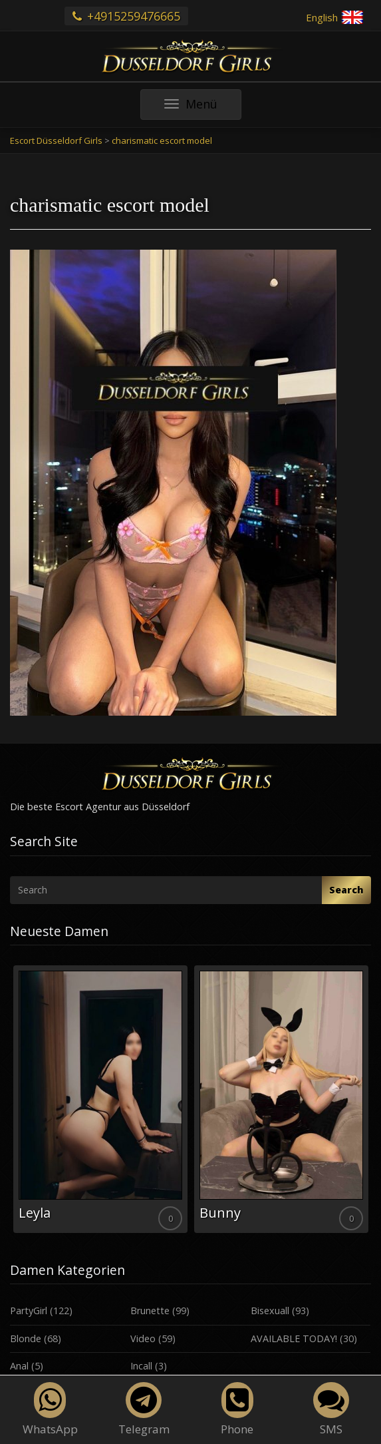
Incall (141, 1365)
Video (143, 1338)
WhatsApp (50, 1409)
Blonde (25, 1338)
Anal (19, 1365)
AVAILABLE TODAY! (294, 1338)
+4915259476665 (126, 16)
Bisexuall (270, 1310)
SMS (331, 1409)
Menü (202, 107)
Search (346, 889)
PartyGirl (28, 1310)
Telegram (144, 1409)
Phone (237, 1409)
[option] (100, 1099)
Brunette (150, 1310)
